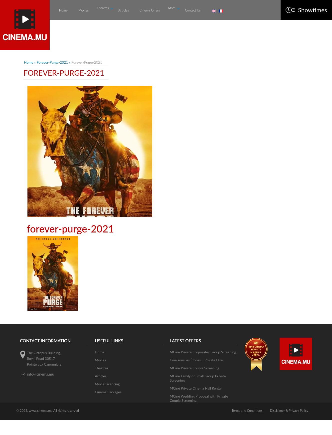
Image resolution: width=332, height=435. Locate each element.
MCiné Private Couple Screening (194, 368)
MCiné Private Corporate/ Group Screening (203, 352)
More (171, 8)
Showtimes (312, 10)
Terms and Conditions (247, 411)
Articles (123, 10)
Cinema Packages (108, 392)
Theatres (103, 8)
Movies (83, 10)
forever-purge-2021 (52, 62)
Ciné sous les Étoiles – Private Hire (196, 360)
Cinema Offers (150, 10)
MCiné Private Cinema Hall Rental (195, 388)
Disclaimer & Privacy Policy (289, 411)
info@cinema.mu (40, 374)
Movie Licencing (107, 384)
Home (63, 10)
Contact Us (192, 10)
